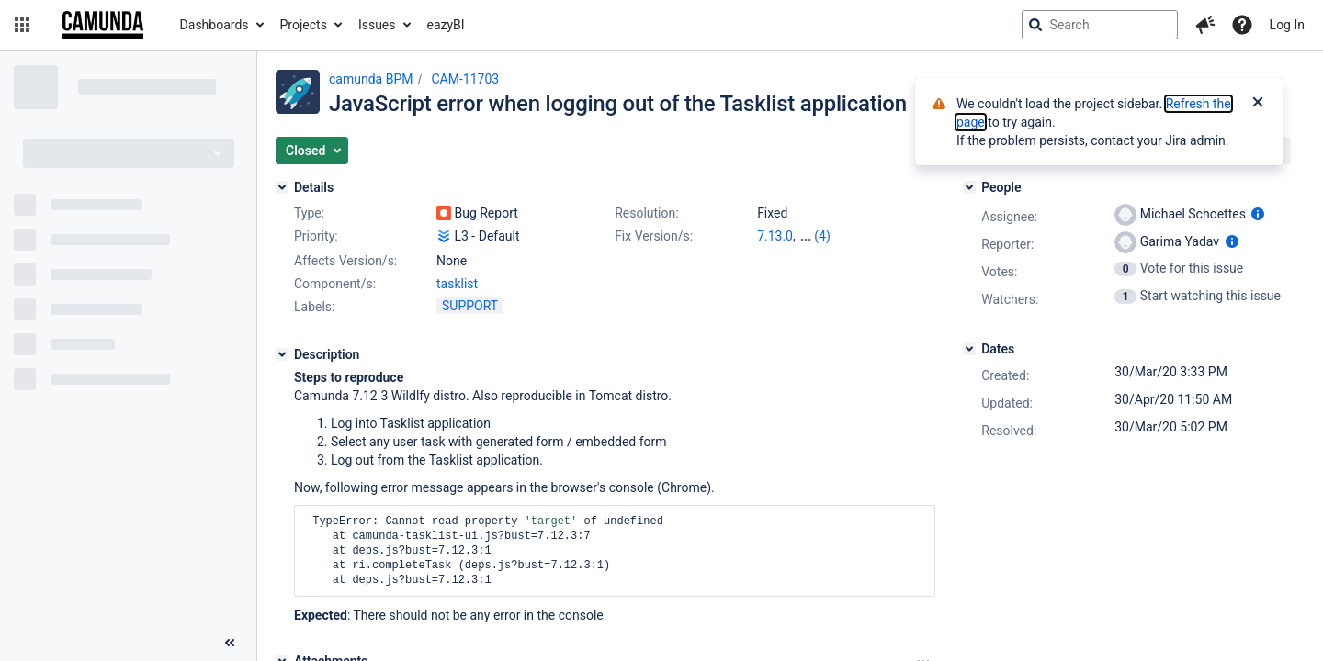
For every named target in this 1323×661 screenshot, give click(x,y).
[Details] (282, 187)
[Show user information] (1257, 214)
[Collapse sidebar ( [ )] (229, 642)
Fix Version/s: (654, 236)
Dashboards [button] (214, 24)
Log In (1287, 24)
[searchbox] (1100, 24)
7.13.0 (775, 236)
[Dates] (969, 348)
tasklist (457, 283)
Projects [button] (303, 24)
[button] (22, 24)
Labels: (314, 306)
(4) (822, 236)
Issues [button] (377, 24)
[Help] (1242, 24)
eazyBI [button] (446, 24)
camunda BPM (371, 79)
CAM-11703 (465, 79)
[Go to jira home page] (103, 24)
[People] (969, 187)
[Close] (1258, 104)
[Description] (282, 354)
